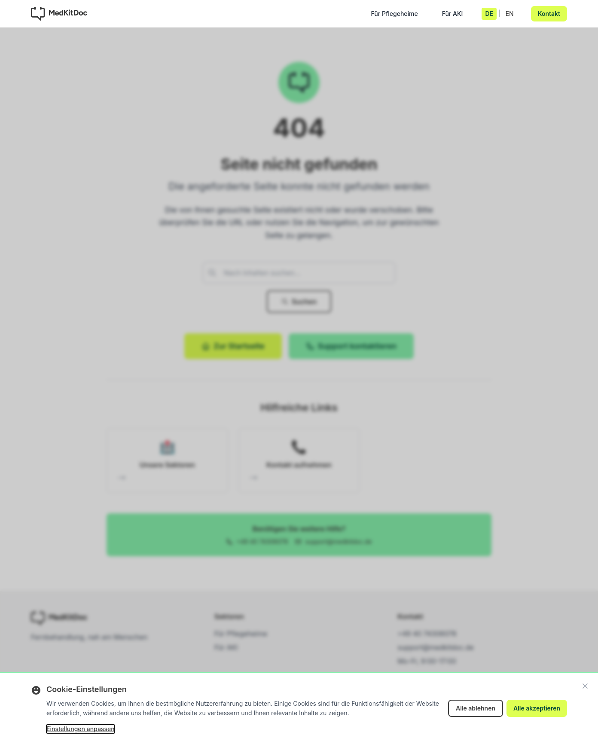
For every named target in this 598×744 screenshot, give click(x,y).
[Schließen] (585, 686)
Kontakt (549, 13)
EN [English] (510, 13)
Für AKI (452, 15)
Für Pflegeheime (394, 15)
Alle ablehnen (475, 708)
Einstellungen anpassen (80, 728)
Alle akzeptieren (536, 708)
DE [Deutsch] (489, 13)
